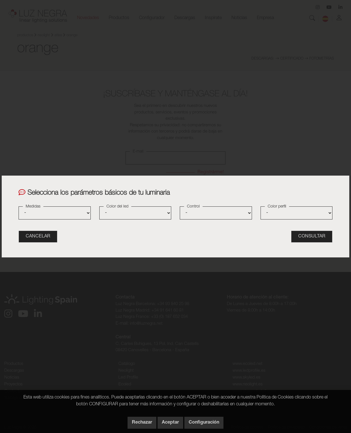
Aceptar (170, 422)
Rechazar (142, 422)
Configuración (204, 422)
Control (193, 207)
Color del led (117, 207)
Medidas (33, 207)
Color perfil (277, 207)
